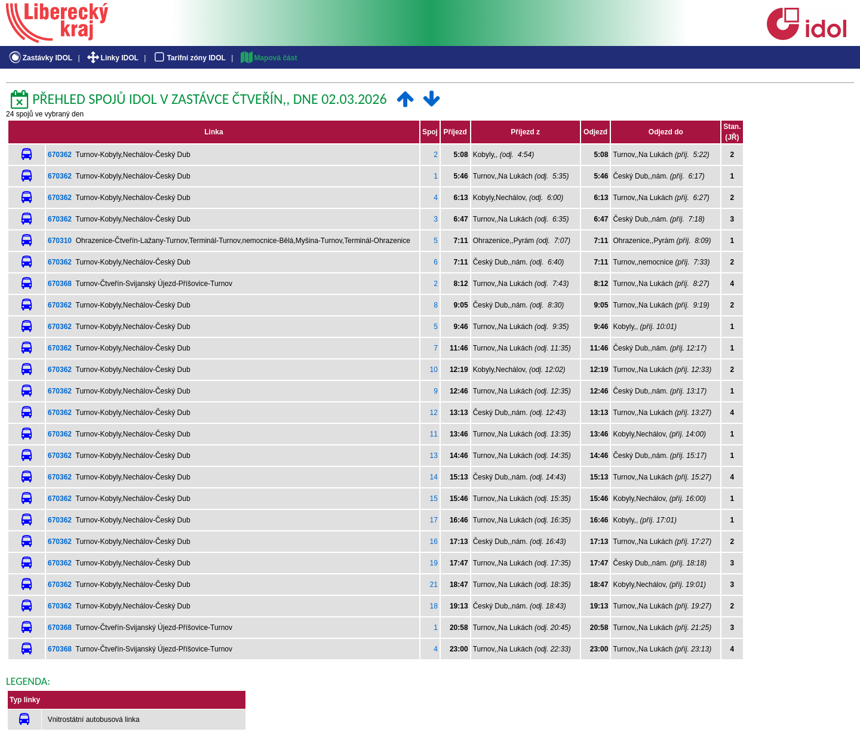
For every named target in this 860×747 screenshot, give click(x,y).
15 (434, 498)
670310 (60, 240)
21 (434, 584)
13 (434, 455)
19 (434, 563)
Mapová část (268, 58)
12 (434, 412)
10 (434, 369)
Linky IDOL (112, 58)
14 (434, 477)
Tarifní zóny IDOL (189, 58)
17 (434, 520)
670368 (60, 283)
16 (434, 541)
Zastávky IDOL (39, 58)
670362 (60, 154)
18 (434, 606)
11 (434, 434)
